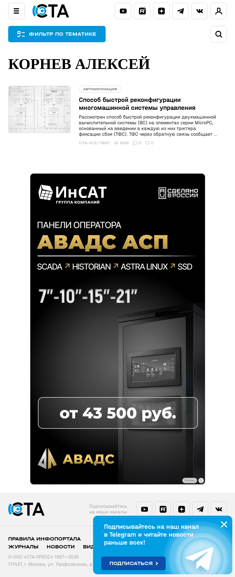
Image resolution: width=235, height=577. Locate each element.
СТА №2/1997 (94, 143)
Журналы (23, 547)
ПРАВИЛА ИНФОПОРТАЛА (44, 539)
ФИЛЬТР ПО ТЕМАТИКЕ (62, 34)
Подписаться (131, 563)
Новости (61, 547)
